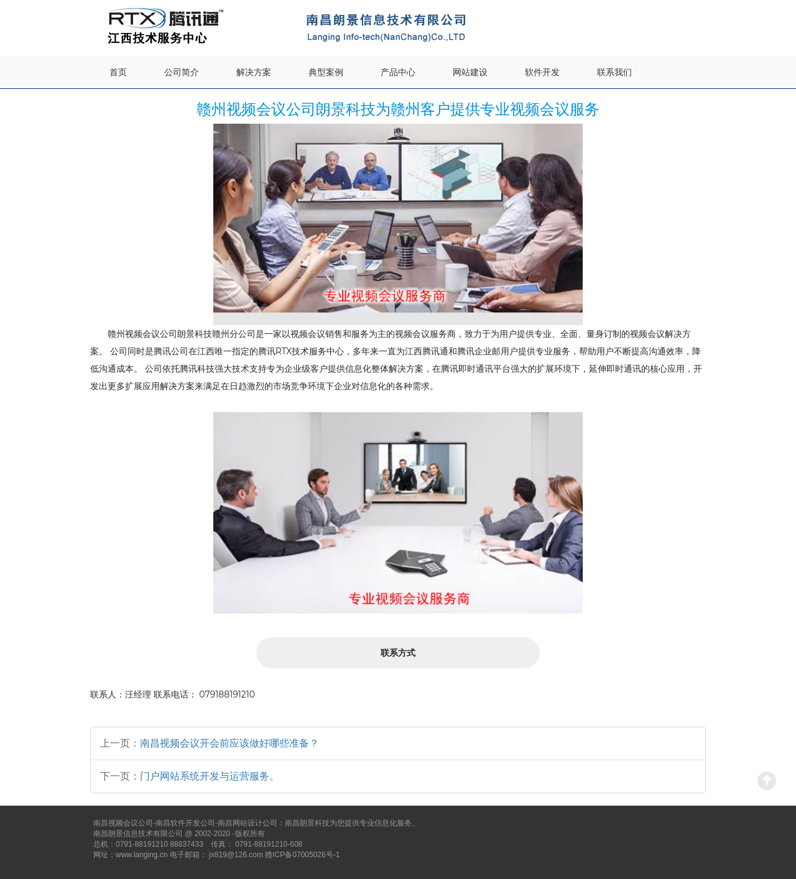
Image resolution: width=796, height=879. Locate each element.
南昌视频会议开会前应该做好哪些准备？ (229, 743)
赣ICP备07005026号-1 (302, 854)
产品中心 (398, 72)
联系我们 (614, 72)
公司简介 (181, 72)
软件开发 (542, 72)
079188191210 (227, 694)
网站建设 (470, 72)
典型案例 (325, 72)
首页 (118, 72)
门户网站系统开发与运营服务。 (209, 776)
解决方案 (253, 72)
